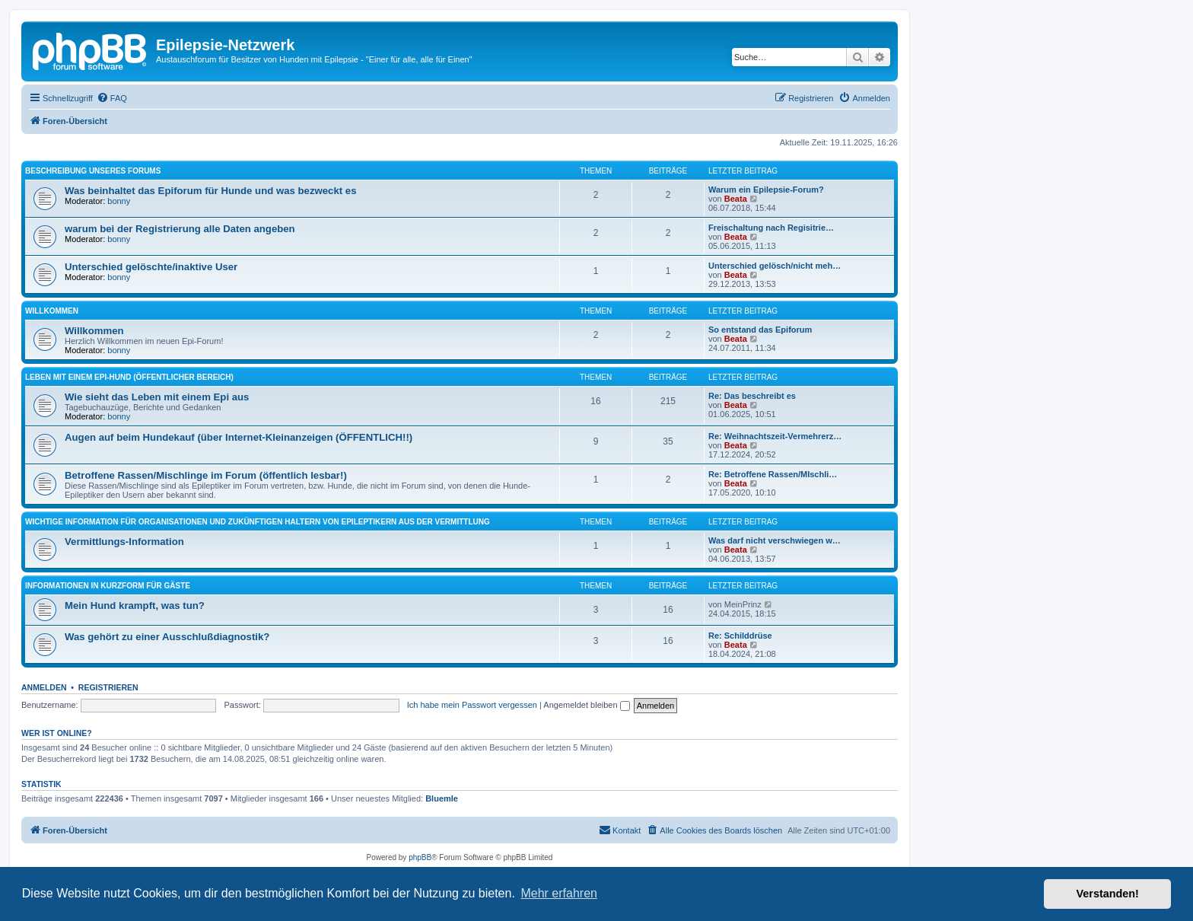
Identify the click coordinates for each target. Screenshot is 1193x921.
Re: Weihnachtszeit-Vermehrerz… (774, 436)
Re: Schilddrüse (740, 635)
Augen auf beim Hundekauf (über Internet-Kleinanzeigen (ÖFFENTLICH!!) (238, 437)
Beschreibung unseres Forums (93, 171)
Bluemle (441, 798)
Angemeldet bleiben (586, 704)
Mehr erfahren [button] (558, 893)
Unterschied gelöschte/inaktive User (151, 266)
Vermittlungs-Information (124, 541)
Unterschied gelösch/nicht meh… (774, 265)
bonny (118, 201)
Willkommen (51, 311)
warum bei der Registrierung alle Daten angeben (180, 228)
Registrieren (108, 687)
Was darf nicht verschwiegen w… (774, 540)
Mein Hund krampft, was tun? (135, 605)
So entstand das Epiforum (760, 329)
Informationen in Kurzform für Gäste (107, 586)
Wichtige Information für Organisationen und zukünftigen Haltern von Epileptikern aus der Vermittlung (257, 522)
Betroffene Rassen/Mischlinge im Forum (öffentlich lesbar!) (206, 475)
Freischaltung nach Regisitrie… (771, 227)
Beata (735, 198)
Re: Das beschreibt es (752, 395)
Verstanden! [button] (1108, 894)
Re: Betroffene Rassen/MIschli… (772, 474)
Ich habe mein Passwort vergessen (472, 704)
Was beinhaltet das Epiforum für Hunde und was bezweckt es (210, 190)
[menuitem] (112, 98)
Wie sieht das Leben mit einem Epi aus (157, 397)
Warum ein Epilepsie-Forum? (766, 189)
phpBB (420, 857)
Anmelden (44, 687)
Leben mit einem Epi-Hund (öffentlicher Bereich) (129, 377)
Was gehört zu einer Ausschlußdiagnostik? (167, 636)
